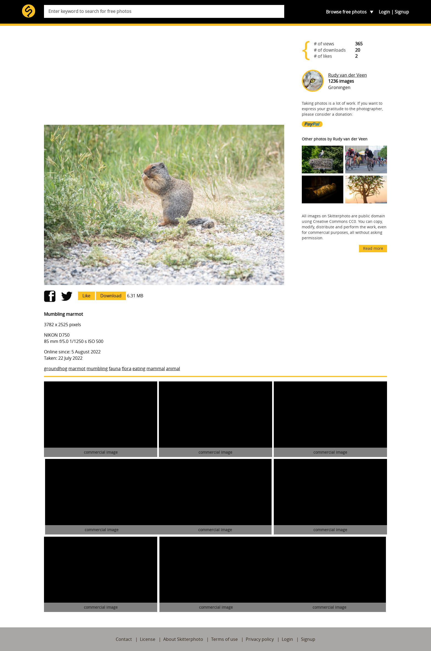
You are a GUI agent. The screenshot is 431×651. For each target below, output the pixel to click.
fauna (115, 368)
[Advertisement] (164, 77)
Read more (373, 248)
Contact (124, 639)
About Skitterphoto (183, 639)
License (147, 639)
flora (126, 368)
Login (384, 12)
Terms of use (224, 639)
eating (138, 368)
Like (86, 296)
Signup (402, 12)
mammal (156, 368)
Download (110, 296)
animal (173, 368)
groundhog (55, 368)
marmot (76, 368)
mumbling (97, 368)
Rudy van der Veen (347, 75)
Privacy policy (260, 639)
